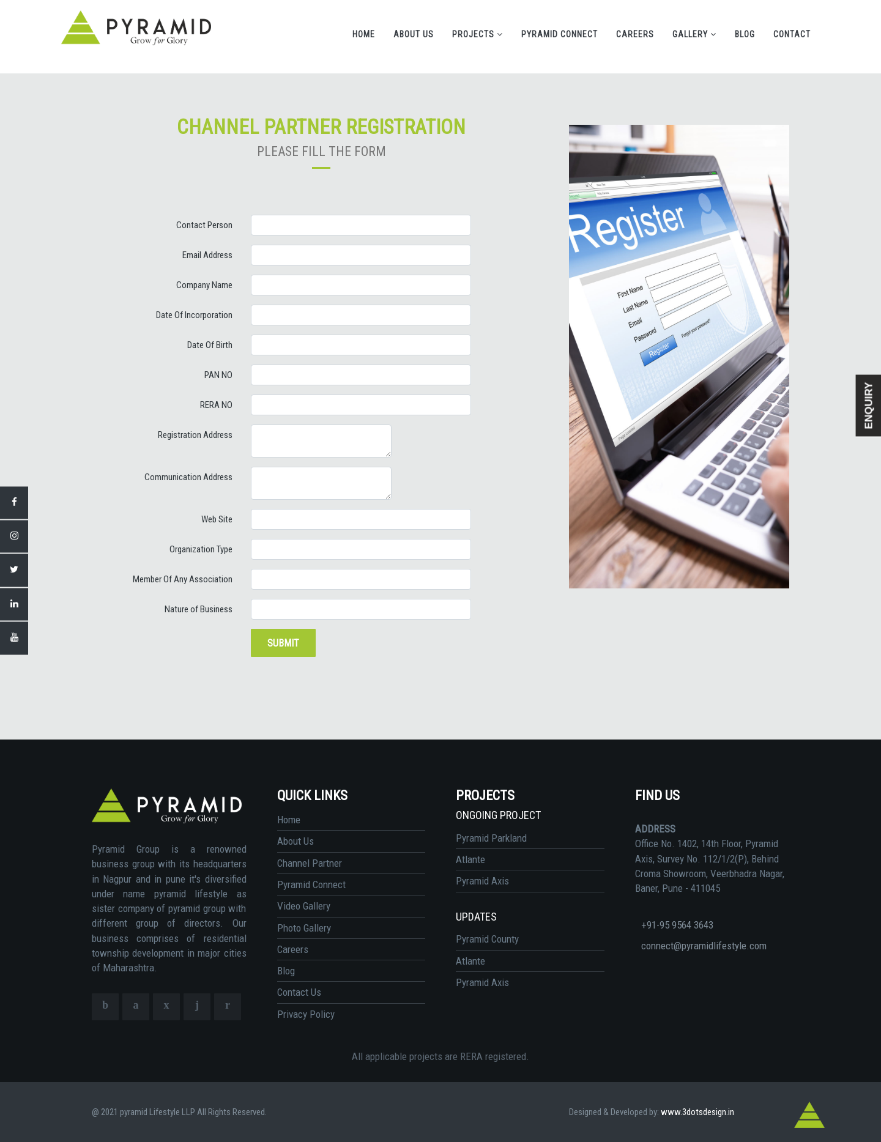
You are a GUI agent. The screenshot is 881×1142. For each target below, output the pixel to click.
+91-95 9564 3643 (677, 925)
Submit (283, 643)
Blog (745, 34)
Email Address (207, 255)
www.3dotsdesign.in (697, 1112)
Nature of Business (198, 609)
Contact (792, 34)
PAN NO (218, 374)
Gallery (694, 34)
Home (363, 34)
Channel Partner (309, 863)
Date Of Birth (209, 344)
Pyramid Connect (559, 34)
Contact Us (299, 992)
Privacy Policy (306, 1014)
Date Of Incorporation (194, 315)
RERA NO (216, 404)
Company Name (204, 285)
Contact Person (204, 225)
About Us (413, 34)
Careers (635, 34)
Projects (477, 34)
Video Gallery (303, 906)
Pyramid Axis (482, 881)
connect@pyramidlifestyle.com (704, 946)
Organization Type (200, 549)
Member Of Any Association (182, 579)
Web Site (216, 519)
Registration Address (195, 434)
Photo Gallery (304, 928)
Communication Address (188, 477)
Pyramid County (487, 939)
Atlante (470, 859)
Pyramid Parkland (491, 838)
